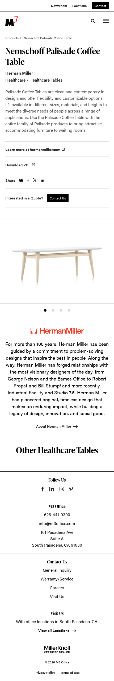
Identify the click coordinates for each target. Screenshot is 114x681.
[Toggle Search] (93, 21)
